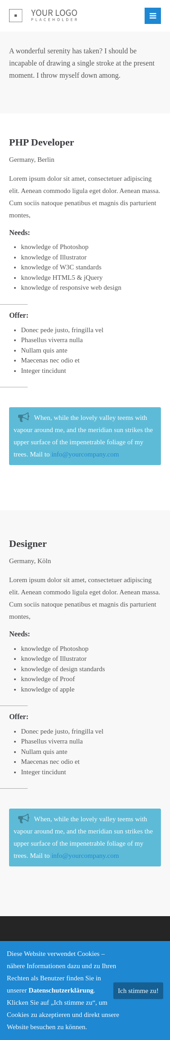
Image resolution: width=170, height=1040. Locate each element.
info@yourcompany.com (85, 454)
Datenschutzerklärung (61, 990)
